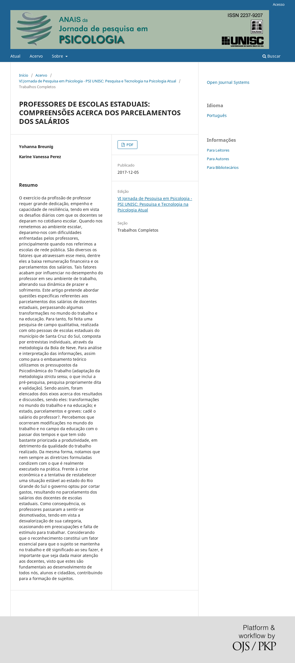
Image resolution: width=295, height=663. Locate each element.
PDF (129, 144)
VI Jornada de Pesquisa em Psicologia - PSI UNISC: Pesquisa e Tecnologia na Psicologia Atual (97, 81)
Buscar (271, 56)
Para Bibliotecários (223, 167)
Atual (15, 56)
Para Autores (218, 158)
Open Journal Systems (228, 82)
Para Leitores (218, 150)
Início (23, 75)
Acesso (279, 4)
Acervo (36, 56)
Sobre (58, 56)
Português (217, 115)
